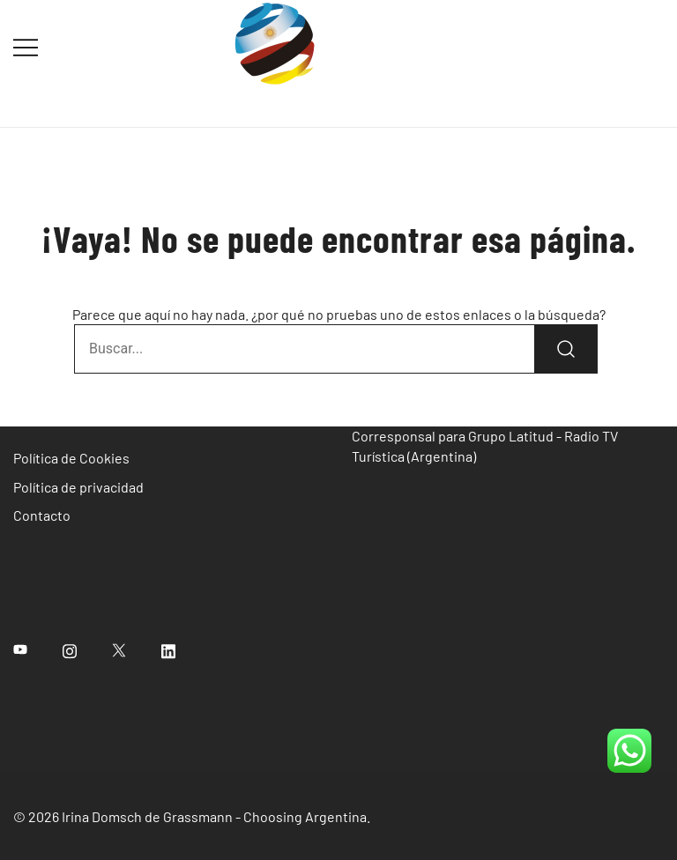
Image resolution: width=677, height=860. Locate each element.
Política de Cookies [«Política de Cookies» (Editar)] (71, 457)
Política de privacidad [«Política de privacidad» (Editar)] (78, 486)
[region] (338, 784)
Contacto (42, 515)
